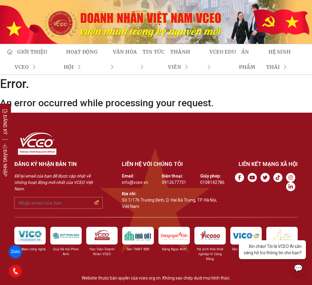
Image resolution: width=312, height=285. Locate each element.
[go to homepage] (9, 52)
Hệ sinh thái (285, 52)
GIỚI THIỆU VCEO (37, 52)
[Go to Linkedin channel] (292, 187)
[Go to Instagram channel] (292, 178)
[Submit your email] (96, 203)
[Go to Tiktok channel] (279, 178)
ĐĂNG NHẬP (5, 160)
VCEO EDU (221, 52)
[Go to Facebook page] (240, 178)
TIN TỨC (152, 52)
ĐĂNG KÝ (5, 122)
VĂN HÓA (124, 52)
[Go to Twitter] (266, 178)
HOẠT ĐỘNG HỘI (85, 52)
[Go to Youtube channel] (253, 178)
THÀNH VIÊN (186, 52)
